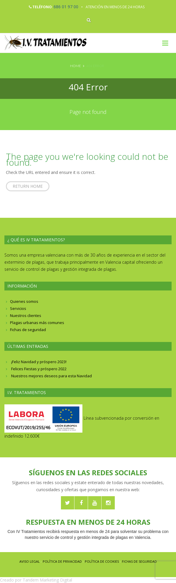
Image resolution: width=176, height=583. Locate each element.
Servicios (18, 308)
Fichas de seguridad (28, 329)
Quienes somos (24, 301)
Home (75, 66)
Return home (28, 186)
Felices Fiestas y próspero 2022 (39, 368)
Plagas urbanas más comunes (37, 322)
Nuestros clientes (25, 315)
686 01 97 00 (66, 6)
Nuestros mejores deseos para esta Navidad (51, 375)
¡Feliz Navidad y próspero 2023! (39, 361)
